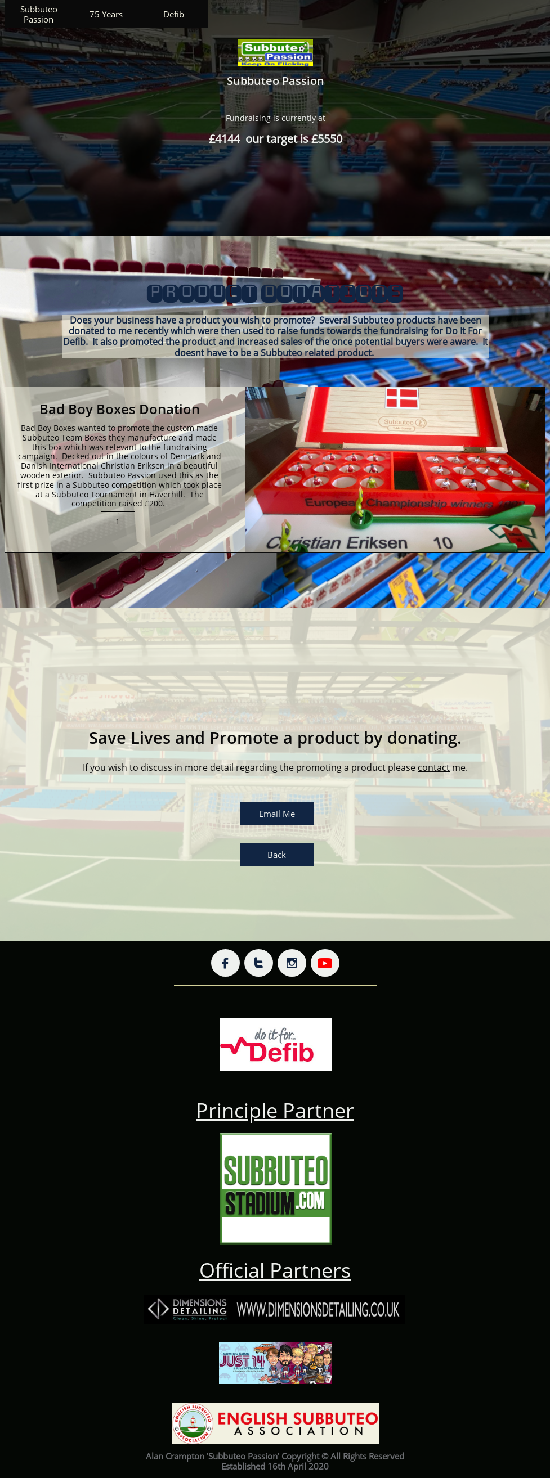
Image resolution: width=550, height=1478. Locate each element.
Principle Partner (275, 1110)
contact (434, 767)
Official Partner (270, 1270)
